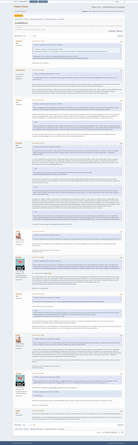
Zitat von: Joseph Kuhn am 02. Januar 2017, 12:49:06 (48, 104)
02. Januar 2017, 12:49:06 (38, 70)
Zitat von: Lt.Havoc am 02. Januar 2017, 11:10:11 (47, 74)
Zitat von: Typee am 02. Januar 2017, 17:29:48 (46, 392)
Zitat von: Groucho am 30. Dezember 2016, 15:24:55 (49, 49)
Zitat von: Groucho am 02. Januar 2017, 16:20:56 (47, 377)
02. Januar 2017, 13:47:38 (38, 143)
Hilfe (109, 443)
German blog (95, 11)
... (31, 36)
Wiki (90, 11)
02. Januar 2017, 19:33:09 (38, 373)
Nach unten (18, 36)
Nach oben (18, 425)
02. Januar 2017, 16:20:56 (38, 293)
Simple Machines (28, 443)
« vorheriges (111, 31)
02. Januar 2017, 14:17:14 (38, 231)
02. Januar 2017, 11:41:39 (38, 41)
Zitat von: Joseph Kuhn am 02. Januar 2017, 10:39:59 (48, 44)
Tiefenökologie (53, 387)
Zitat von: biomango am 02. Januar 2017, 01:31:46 (47, 147)
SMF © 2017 (21, 443)
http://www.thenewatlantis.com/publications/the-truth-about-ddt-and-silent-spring (54, 284)
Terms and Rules (114, 443)
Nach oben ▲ (122, 443)
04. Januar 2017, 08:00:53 (38, 410)
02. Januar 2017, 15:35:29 (38, 257)
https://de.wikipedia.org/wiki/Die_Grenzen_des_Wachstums (50, 174)
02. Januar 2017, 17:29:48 (38, 335)
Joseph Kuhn (20, 70)
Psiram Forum (21, 6)
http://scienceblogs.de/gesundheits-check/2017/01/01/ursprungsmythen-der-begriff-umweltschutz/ (60, 58)
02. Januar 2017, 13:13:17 (38, 100)
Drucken (120, 36)
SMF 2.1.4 (15, 443)
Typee (18, 231)
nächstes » (119, 31)
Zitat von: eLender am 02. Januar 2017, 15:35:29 (47, 297)
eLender (18, 257)
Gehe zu (99, 432)
